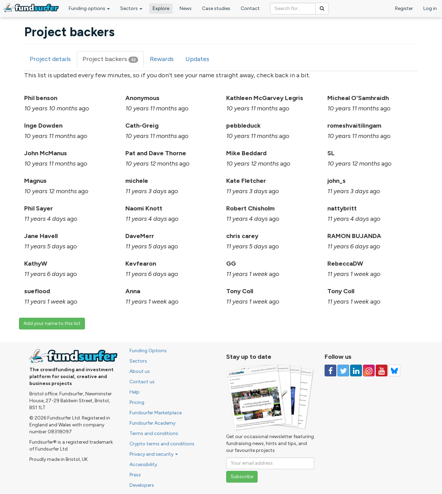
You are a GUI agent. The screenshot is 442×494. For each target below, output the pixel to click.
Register (404, 8)
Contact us (142, 382)
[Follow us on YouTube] (381, 370)
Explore (161, 8)
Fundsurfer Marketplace (155, 413)
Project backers (113, 61)
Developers (141, 485)
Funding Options (148, 351)
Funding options (89, 8)
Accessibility (143, 464)
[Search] (322, 8)
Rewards (162, 59)
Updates (197, 59)
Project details (50, 59)
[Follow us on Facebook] (330, 370)
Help (134, 392)
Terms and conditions (153, 433)
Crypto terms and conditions (161, 444)
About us (139, 371)
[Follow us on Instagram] (369, 370)
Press (135, 475)
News (186, 8)
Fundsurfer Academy (152, 423)
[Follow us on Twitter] (343, 370)
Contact (250, 8)
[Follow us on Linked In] (356, 370)
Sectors (131, 8)
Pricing (136, 402)
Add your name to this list (51, 323)
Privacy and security (153, 454)
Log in (430, 8)
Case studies (216, 8)
